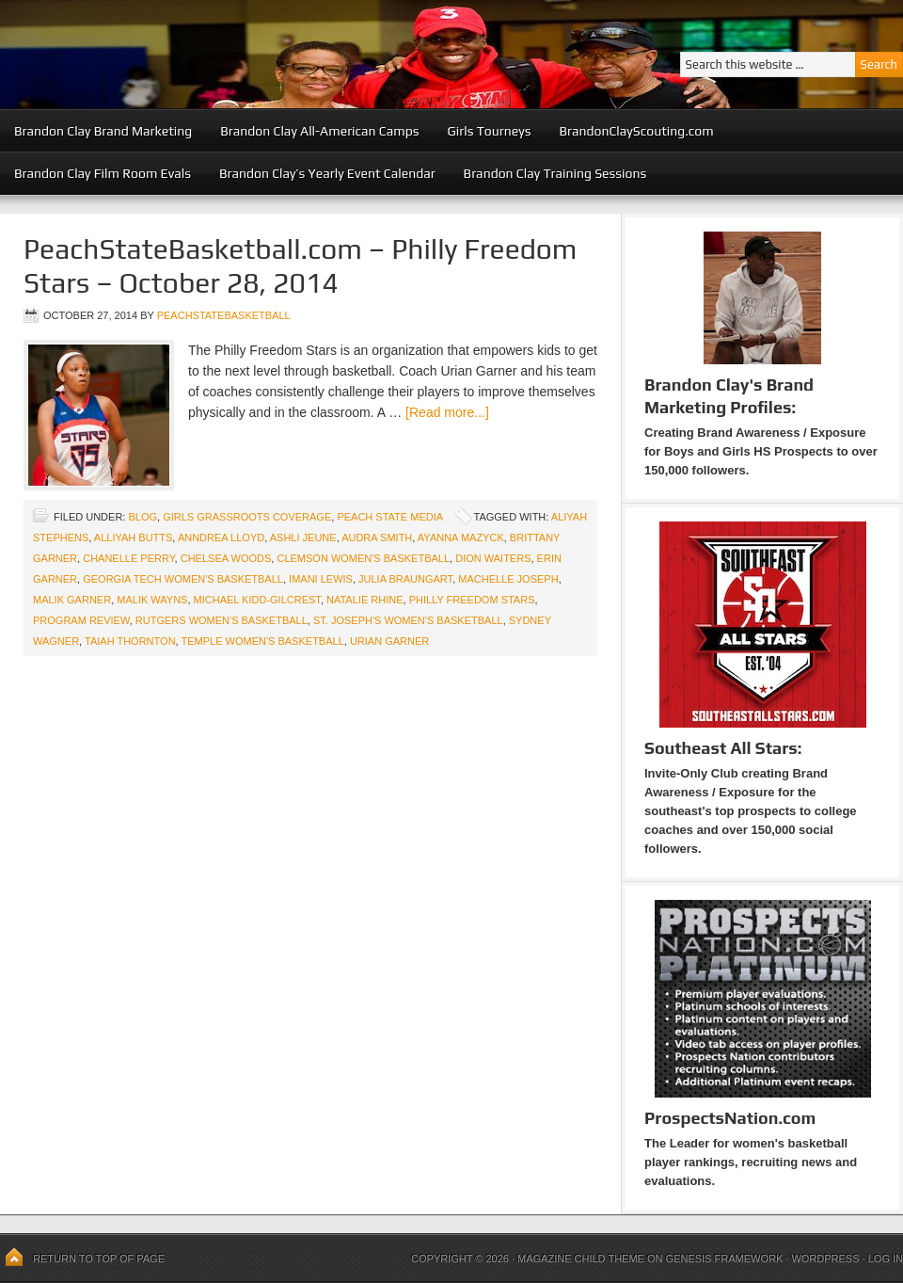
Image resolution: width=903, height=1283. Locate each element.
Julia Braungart (405, 579)
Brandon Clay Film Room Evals (102, 173)
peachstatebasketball (224, 315)
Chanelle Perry (128, 558)
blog (142, 516)
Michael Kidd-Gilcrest (257, 599)
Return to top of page (99, 1258)
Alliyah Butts (133, 537)
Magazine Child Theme (580, 1258)
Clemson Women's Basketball (363, 558)
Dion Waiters (493, 558)
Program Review (81, 620)
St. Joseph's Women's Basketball (408, 620)
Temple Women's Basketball (263, 641)
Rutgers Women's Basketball (221, 620)
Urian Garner (389, 641)
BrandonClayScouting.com (636, 130)
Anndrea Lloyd (221, 537)
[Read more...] (447, 412)
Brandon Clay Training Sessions (555, 173)
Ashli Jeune (303, 537)
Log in (885, 1258)
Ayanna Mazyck (461, 537)
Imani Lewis (321, 579)
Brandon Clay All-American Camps (319, 130)
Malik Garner (72, 599)
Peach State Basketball (230, 54)
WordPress (825, 1258)
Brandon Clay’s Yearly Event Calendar (327, 173)
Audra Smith (376, 537)
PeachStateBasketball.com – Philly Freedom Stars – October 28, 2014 (301, 266)
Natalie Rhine (365, 599)
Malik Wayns (152, 599)
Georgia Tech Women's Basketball (183, 579)
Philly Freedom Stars (472, 599)
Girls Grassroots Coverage (247, 516)
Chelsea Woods (226, 558)
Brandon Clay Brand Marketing (103, 130)
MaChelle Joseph (508, 579)
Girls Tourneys (489, 130)
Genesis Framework (725, 1258)
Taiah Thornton (130, 641)
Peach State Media (389, 516)
